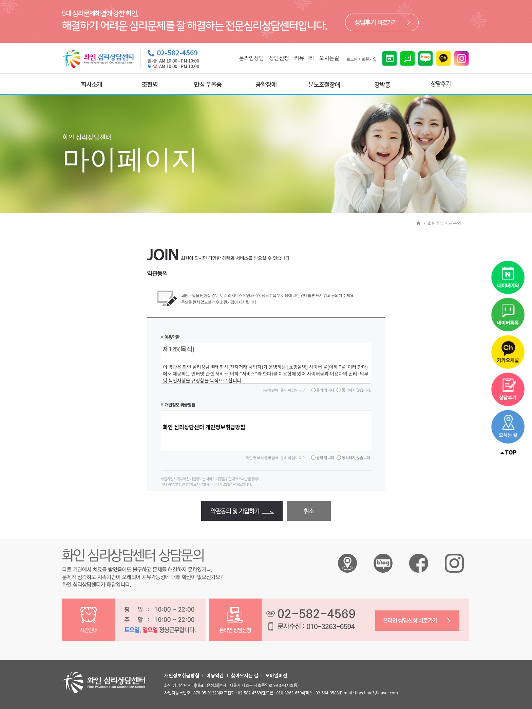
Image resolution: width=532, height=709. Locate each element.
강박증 (382, 84)
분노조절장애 (324, 84)
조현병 (150, 84)
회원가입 (369, 59)
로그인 (352, 59)
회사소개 (91, 84)
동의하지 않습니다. (356, 390)
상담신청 (279, 58)
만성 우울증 (208, 84)
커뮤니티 (304, 58)
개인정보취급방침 (181, 675)
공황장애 (266, 84)
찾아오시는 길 (244, 675)
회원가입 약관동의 (444, 223)
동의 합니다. (326, 390)
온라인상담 (251, 58)
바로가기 (382, 22)
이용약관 (215, 675)
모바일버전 (276, 675)
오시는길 (329, 58)
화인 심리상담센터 (347, 563)
